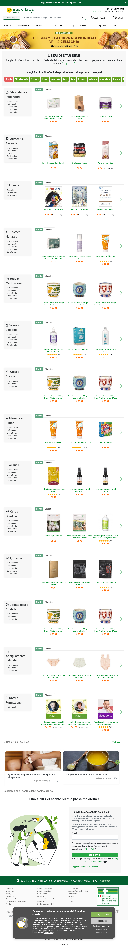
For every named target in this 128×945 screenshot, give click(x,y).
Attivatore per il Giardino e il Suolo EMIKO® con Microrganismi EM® (105, 537)
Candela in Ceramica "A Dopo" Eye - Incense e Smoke (79, 304)
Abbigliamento (21, 79)
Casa (65, 79)
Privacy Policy (89, 849)
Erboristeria (105, 79)
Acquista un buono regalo (46, 899)
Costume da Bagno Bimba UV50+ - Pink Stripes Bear (54, 676)
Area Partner (72, 894)
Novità (9, 153)
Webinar (82, 26)
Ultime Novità (12, 107)
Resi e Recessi (42, 894)
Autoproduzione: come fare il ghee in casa (86, 774)
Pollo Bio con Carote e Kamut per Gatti (54, 490)
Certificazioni (12, 110)
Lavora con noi (73, 888)
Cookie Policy (10, 896)
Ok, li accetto (103, 914)
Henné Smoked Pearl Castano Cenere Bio (80, 583)
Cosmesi (82, 79)
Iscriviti (95, 854)
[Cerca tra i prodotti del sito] (52, 18)
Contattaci (105, 880)
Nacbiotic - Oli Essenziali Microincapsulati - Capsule (53, 117)
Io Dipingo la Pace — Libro (53, 209)
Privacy (8, 894)
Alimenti (34, 79)
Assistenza (98, 12)
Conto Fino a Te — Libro (79, 209)
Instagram (71, 896)
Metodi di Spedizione (44, 891)
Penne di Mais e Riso (105, 163)
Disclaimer (40, 896)
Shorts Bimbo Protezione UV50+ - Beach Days (80, 676)
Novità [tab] (39, 89)
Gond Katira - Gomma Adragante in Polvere (54, 583)
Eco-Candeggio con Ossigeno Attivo (105, 350)
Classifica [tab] (49, 89)
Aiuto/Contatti (11, 891)
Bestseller (11, 190)
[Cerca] (83, 17)
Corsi (72, 79)
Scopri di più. (69, 63)
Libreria (116, 79)
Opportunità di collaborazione (78, 891)
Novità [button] (7, 26)
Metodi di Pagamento (44, 888)
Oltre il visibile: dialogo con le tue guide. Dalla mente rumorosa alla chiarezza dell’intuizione (80, 724)
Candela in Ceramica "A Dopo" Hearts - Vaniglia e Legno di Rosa (105, 304)
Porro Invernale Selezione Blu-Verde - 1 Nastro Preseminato (79, 537)
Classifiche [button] (22, 26)
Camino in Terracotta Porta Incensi (80, 117)
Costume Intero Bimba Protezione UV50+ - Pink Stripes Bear (106, 676)
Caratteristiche (13, 112)
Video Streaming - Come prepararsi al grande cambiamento (105, 723)
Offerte (103, 26)
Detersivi (93, 79)
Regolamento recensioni (45, 904)
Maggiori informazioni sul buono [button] (84, 867)
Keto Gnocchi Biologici (79, 163)
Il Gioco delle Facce (105, 442)
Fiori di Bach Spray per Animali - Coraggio (106, 490)
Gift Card (38, 26)
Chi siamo (59, 26)
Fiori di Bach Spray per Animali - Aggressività (80, 490)
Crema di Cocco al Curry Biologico (54, 164)
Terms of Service (96, 862)
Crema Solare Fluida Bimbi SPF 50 (80, 444)
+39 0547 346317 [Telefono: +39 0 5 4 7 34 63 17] (117, 9)
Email (74, 833)
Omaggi (116, 26)
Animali (45, 79)
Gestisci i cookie (11, 899)
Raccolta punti (42, 901)
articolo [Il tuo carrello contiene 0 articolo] (118, 18)
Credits (70, 901)
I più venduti (12, 104)
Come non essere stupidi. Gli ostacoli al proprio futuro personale (54, 724)
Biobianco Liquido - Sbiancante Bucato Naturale (54, 350)
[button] (11, 18)
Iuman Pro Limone (105, 116)
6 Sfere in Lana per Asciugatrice (79, 349)
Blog (71, 26)
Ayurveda (55, 79)
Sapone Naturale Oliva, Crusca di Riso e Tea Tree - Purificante (54, 257)
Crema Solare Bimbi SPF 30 (105, 256)
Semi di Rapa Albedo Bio (53, 536)
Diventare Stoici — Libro (105, 209)
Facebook (71, 899)
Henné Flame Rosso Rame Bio (105, 582)
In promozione (12, 101)
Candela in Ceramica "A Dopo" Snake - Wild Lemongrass (54, 304)
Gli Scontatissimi (13, 195)
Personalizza (103, 921)
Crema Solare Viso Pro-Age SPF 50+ (80, 257)
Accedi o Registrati (98, 17)
